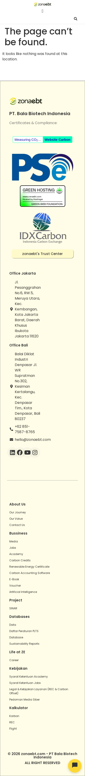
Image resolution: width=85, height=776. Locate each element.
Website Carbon (57, 139)
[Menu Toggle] (42, 11)
